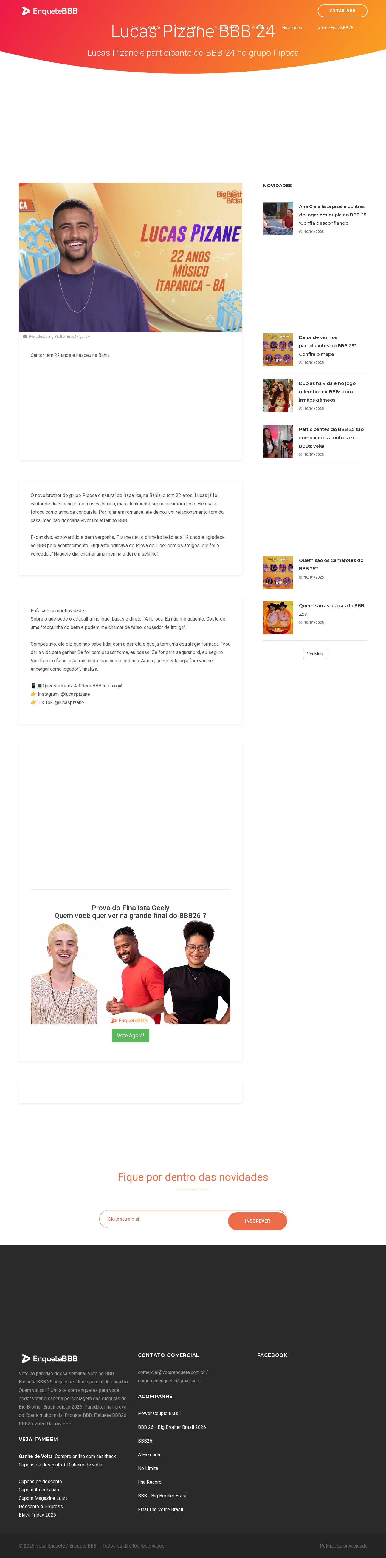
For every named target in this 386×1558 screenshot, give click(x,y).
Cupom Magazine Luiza (43, 1498)
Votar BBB (342, 10)
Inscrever (257, 1219)
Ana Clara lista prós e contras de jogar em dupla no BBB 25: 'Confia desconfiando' (333, 214)
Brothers (260, 27)
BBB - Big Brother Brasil (162, 1496)
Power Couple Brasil (159, 1413)
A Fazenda (149, 1454)
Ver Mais (315, 654)
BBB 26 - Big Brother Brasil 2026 (172, 1427)
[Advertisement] (193, 119)
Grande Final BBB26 (334, 27)
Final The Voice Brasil (160, 1509)
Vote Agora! (130, 1035)
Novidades (292, 27)
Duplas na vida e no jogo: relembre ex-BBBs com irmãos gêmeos (327, 391)
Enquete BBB (187, 27)
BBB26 (145, 1441)
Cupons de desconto (40, 1481)
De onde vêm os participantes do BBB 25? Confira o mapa (328, 345)
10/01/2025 (311, 231)
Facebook (272, 1355)
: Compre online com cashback (67, 1456)
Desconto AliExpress (41, 1506)
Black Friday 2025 (37, 1515)
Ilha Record (150, 1482)
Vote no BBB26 (146, 27)
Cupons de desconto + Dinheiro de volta (60, 1465)
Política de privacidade (344, 1546)
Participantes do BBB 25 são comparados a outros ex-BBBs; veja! (331, 437)
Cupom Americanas (39, 1490)
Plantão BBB (225, 27)
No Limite (148, 1468)
